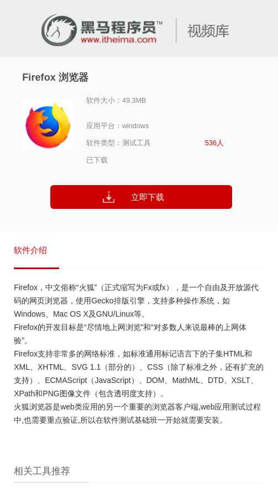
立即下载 (147, 197)
